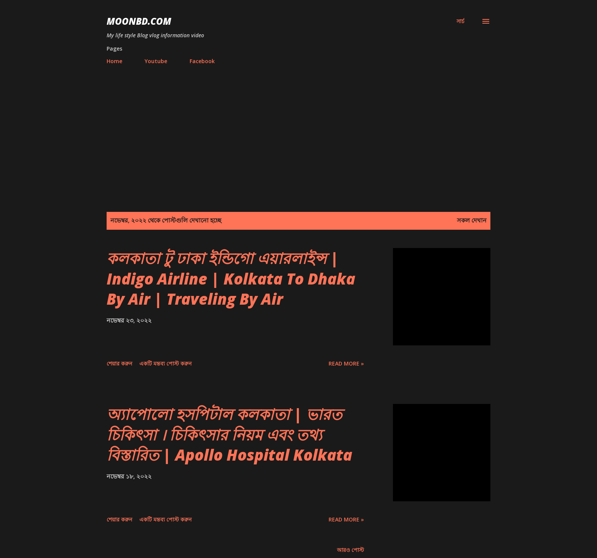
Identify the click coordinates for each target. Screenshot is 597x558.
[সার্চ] (461, 21)
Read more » (346, 363)
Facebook (202, 61)
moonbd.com (139, 21)
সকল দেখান (472, 220)
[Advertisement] (298, 127)
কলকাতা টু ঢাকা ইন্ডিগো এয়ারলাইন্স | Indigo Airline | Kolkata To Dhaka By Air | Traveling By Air (231, 278)
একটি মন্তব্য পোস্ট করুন (165, 363)
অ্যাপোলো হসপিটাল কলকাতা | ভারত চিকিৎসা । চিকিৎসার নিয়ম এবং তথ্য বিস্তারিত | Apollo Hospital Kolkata (229, 434)
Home (114, 61)
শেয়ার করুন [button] (119, 363)
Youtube (156, 61)
